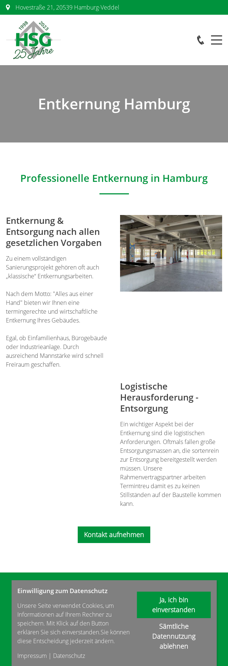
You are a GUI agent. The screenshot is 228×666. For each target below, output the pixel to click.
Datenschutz (69, 656)
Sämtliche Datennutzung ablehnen (173, 636)
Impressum (32, 656)
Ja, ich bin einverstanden (173, 604)
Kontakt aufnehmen (114, 534)
